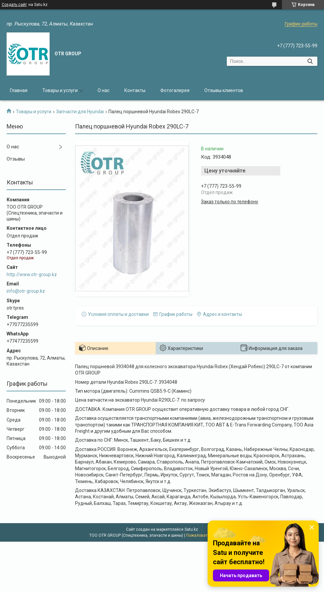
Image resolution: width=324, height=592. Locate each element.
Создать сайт (14, 4)
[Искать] (310, 61)
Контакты (134, 90)
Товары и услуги (60, 90)
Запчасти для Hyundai (80, 111)
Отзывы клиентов (223, 90)
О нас (103, 90)
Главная (18, 90)
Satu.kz (191, 529)
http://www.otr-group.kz (32, 274)
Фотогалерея (174, 90)
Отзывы (16, 159)
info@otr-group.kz (26, 291)
